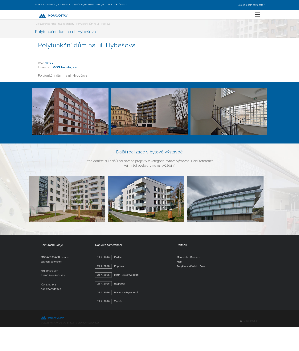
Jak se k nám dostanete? (251, 4)
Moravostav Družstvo (188, 257)
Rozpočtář (110, 283)
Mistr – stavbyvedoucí (116, 274)
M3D (179, 261)
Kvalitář (108, 257)
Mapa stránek (251, 320)
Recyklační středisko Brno (191, 266)
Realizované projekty (63, 23)
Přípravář (110, 266)
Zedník (108, 301)
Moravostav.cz (42, 23)
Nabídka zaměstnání (108, 245)
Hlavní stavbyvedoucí (116, 292)
